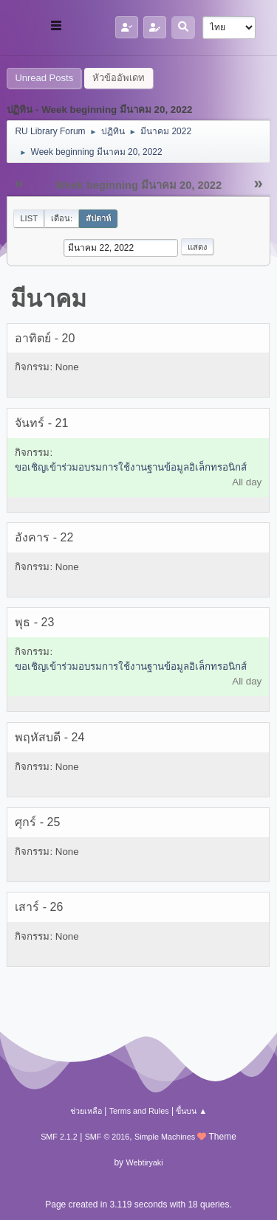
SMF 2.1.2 (59, 1136)
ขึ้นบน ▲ (191, 1110)
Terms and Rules (139, 1110)
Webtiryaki (144, 1162)
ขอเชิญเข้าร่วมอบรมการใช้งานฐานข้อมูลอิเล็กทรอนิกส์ (131, 467)
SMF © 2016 (107, 1136)
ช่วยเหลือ (86, 1110)
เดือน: (61, 218)
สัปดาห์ (98, 218)
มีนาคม (48, 298)
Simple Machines (164, 1136)
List (29, 218)
